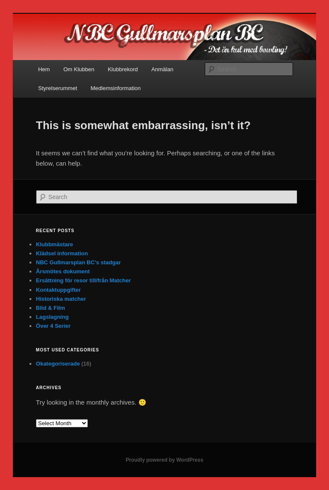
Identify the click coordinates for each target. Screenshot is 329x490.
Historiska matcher (61, 299)
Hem (44, 69)
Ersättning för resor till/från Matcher (83, 280)
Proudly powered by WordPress (164, 460)
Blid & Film (50, 308)
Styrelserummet (57, 88)
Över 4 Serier (53, 326)
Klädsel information (62, 253)
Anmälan (162, 69)
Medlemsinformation (116, 88)
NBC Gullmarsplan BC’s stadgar (78, 262)
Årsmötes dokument (63, 271)
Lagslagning (52, 317)
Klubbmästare (54, 244)
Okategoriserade (58, 363)
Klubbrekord (123, 69)
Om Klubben (78, 69)
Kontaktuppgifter (58, 290)
